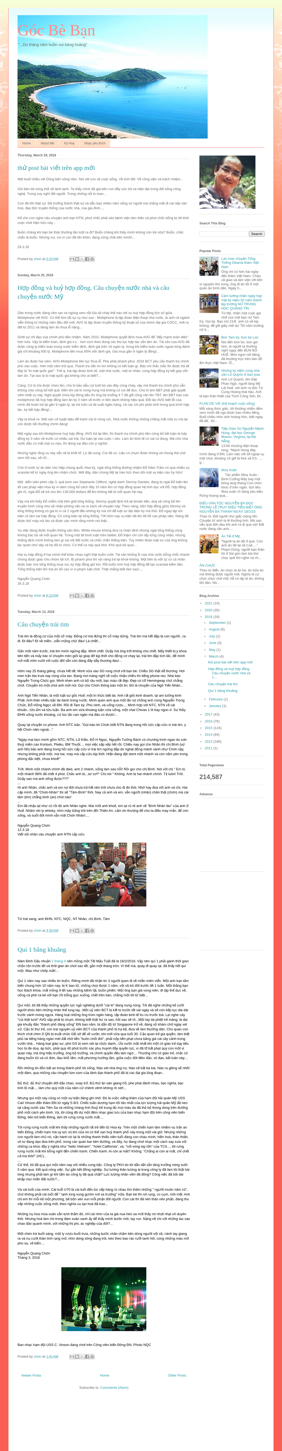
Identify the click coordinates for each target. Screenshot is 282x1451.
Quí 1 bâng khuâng (42, 949)
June (213, 643)
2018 (209, 617)
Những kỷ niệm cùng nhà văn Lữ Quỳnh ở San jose (240, 373)
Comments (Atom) (114, 1388)
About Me (47, 143)
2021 (209, 603)
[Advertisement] (233, 834)
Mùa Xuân (229, 470)
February (216, 699)
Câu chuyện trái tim (43, 624)
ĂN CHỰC (207, 565)
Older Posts (177, 1375)
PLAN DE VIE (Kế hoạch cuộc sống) (227, 403)
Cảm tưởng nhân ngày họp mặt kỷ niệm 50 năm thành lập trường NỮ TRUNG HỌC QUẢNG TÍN (241, 302)
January (215, 706)
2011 (209, 748)
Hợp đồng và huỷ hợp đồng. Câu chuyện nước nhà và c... (229, 673)
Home (26, 143)
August (215, 629)
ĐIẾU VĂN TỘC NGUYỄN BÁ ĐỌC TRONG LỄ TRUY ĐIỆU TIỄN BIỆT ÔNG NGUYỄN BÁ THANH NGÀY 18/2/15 (230, 507)
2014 (209, 735)
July (212, 636)
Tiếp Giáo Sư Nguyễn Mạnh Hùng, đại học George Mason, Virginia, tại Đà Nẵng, (242, 434)
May (212, 650)
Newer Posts (31, 1375)
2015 (209, 728)
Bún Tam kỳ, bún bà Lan (239, 337)
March (214, 656)
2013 (209, 741)
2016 (209, 721)
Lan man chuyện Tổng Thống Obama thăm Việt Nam (240, 263)
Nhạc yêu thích (95, 143)
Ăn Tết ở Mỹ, (231, 536)
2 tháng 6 (59, 961)
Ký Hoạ (69, 143)
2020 (209, 610)
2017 (209, 714)
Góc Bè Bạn (56, 30)
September (218, 623)
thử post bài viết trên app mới (56, 167)
